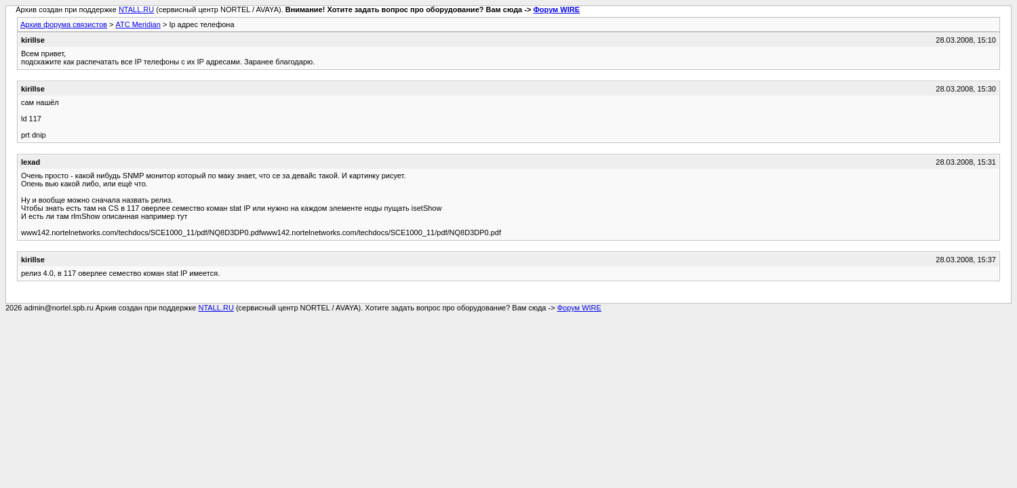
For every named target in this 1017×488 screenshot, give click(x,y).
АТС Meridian (137, 24)
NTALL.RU (136, 9)
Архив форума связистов (63, 24)
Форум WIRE (556, 9)
